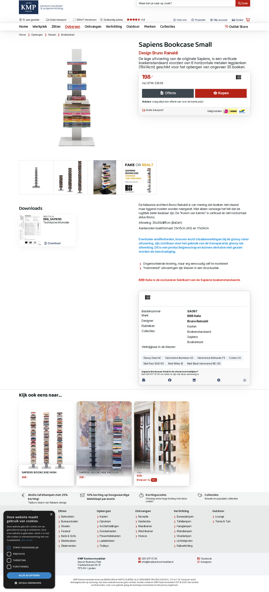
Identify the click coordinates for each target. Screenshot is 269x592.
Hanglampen (184, 526)
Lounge (219, 516)
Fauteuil (65, 531)
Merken (149, 27)
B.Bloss (142, 467)
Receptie (143, 516)
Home (23, 27)
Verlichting (114, 27)
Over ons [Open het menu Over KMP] (180, 19)
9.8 (136, 19)
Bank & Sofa (68, 536)
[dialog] (29, 550)
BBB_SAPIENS (58, 218)
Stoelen (65, 526)
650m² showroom (85, 19)
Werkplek (39, 27)
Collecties (167, 27)
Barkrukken (67, 516)
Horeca (142, 536)
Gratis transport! (152, 110)
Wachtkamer (145, 531)
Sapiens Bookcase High (39, 472)
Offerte (168, 93)
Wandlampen (184, 531)
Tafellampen (184, 521)
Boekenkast (67, 34)
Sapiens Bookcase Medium (99, 472)
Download (52, 243)
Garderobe (144, 521)
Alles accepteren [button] (29, 575)
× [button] (51, 514)
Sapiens (192, 337)
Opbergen (72, 27)
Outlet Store (236, 27)
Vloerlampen (184, 536)
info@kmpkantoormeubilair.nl (155, 561)
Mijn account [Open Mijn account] (218, 19)
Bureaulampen (185, 516)
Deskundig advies (111, 19)
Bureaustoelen (69, 521)
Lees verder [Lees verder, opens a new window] (27, 540)
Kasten (52, 34)
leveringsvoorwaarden (143, 585)
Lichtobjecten (184, 540)
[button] (29, 583)
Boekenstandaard (199, 331)
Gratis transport (56, 19)
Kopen (221, 93)
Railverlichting (184, 545)
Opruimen (105, 521)
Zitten (56, 27)
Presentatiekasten (109, 536)
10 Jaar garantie (29, 19)
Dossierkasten (107, 531)
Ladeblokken (106, 540)
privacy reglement (169, 585)
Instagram (204, 561)
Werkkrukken (68, 540)
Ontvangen (93, 27)
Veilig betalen (226, 111)
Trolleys (104, 545)
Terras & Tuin (223, 521)
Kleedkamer (145, 526)
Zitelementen (68, 545)
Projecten (198, 19)
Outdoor (133, 27)
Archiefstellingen (109, 526)
